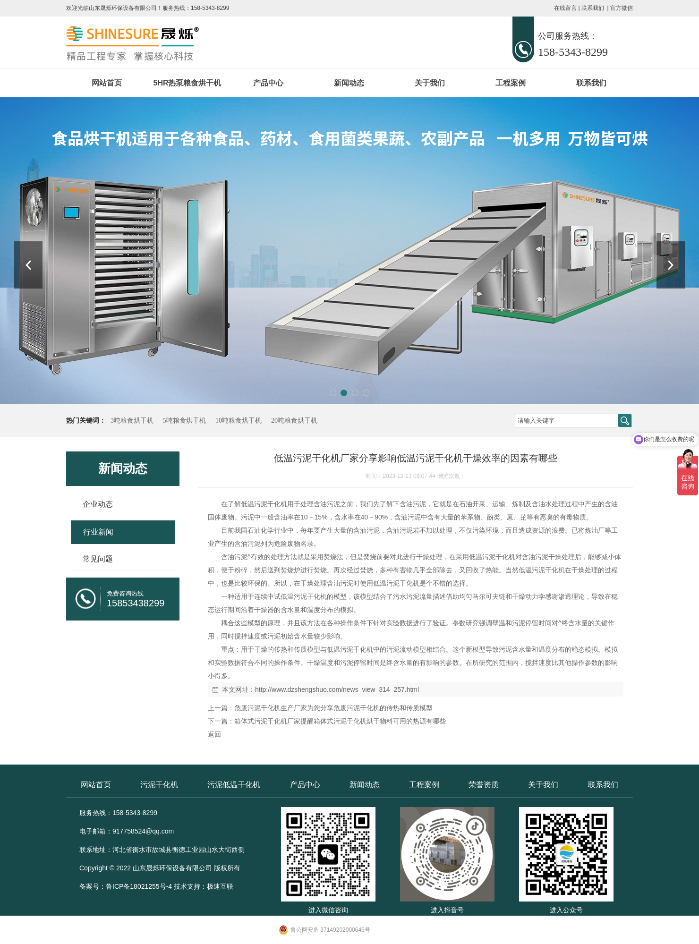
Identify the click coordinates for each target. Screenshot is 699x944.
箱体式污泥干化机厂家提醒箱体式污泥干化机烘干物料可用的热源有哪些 (340, 721)
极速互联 (220, 886)
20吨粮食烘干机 (294, 420)
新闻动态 (349, 83)
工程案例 (510, 83)
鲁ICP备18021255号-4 (139, 886)
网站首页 (107, 83)
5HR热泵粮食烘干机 (187, 83)
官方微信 (621, 8)
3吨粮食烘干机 (132, 420)
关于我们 (430, 83)
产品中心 (268, 83)
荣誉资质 (484, 785)
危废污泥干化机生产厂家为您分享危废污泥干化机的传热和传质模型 (333, 708)
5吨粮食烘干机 (184, 420)
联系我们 (592, 8)
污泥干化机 (159, 785)
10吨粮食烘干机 (238, 420)
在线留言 (565, 8)
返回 (214, 734)
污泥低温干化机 (233, 785)
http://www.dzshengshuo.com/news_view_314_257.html (337, 689)
